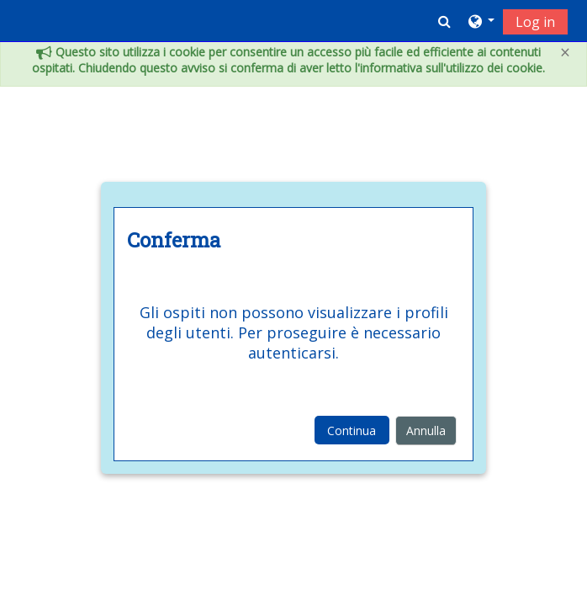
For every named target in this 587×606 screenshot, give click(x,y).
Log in (535, 22)
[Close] (565, 52)
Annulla (426, 431)
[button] (444, 21)
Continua (351, 431)
